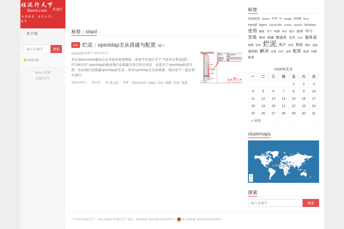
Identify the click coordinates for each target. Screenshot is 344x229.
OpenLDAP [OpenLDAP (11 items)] (275, 24)
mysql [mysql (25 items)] (252, 25)
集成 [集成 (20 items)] (251, 57)
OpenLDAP (139, 82)
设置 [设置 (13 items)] (273, 51)
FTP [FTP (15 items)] (274, 18)
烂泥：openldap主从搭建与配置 (119, 45)
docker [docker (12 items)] (266, 18)
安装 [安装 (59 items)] (252, 37)
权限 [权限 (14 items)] (251, 45)
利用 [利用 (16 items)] (277, 31)
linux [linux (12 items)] (306, 18)
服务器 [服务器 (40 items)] (311, 37)
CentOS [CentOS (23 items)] (254, 18)
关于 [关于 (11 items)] (269, 31)
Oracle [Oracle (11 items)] (287, 24)
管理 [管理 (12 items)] (290, 45)
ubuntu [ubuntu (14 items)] (298, 25)
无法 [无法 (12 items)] (300, 37)
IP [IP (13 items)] (280, 18)
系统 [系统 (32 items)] (299, 45)
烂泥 (47, 72)
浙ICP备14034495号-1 (162, 219)
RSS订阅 (31, 60)
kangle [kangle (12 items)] (288, 18)
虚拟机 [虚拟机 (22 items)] (253, 51)
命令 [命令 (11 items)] (284, 31)
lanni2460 (77, 53)
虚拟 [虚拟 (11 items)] (315, 45)
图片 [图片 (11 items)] (291, 31)
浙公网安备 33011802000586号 (201, 219)
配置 (185, 82)
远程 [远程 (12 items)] (288, 51)
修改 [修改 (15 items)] (262, 31)
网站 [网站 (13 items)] (307, 45)
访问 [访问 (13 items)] (281, 51)
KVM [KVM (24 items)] (297, 18)
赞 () (112, 82)
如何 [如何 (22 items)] (300, 31)
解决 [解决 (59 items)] (264, 51)
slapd (151, 82)
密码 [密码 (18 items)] (262, 37)
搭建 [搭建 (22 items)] (270, 37)
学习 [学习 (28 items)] (308, 31)
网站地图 (141, 219)
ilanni (38, 72)
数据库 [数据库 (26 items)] (281, 37)
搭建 (168, 82)
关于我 (32, 33)
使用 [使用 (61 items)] (252, 30)
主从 (160, 82)
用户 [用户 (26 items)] (282, 45)
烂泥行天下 (41, 11)
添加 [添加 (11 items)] (258, 45)
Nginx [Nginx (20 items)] (263, 25)
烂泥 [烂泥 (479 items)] (270, 43)
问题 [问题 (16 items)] (314, 51)
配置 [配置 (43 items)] (297, 51)
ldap (76, 45)
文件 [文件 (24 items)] (292, 37)
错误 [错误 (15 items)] (306, 51)
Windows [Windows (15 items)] (310, 25)
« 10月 (256, 120)
